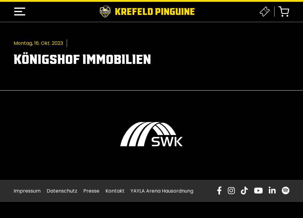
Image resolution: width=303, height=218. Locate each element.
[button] (19, 11)
